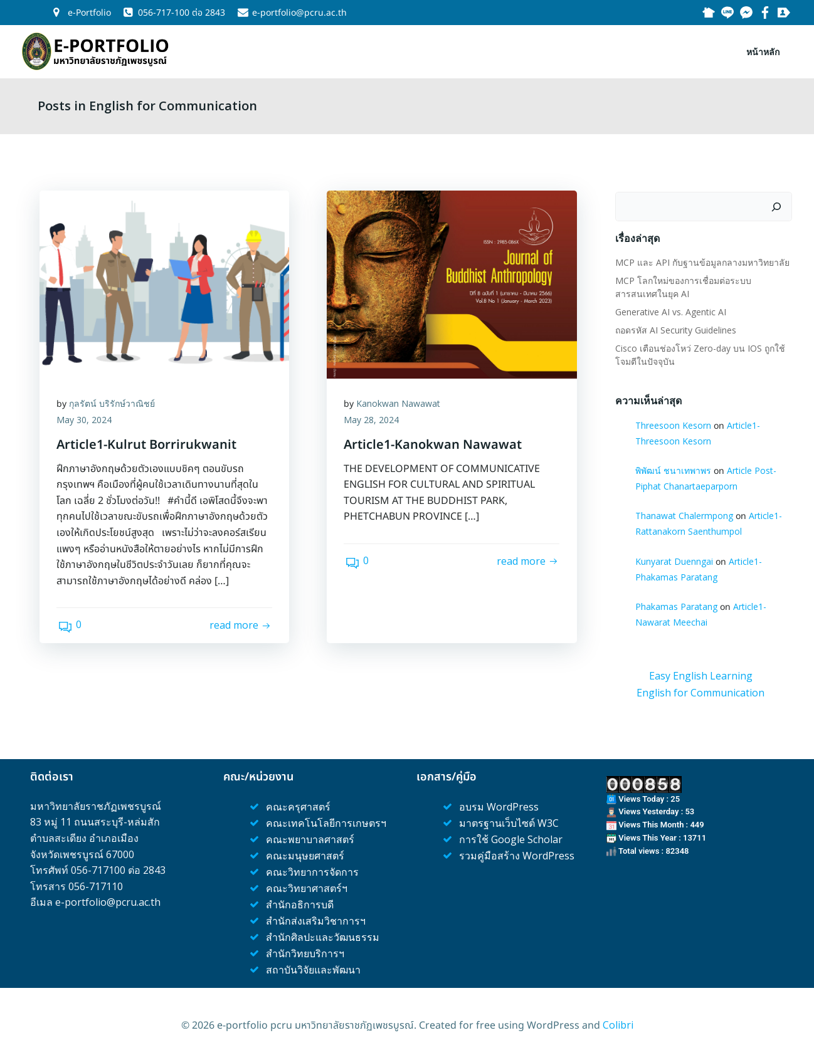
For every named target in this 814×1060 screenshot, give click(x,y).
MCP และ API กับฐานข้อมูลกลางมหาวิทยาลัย (702, 260)
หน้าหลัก (764, 50)
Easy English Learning (701, 674)
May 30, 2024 (86, 420)
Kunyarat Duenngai (673, 559)
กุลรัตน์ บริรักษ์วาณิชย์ (114, 404)
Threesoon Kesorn (673, 423)
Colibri (618, 1022)
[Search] (778, 205)
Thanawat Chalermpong (683, 514)
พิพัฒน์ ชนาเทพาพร (673, 469)
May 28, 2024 (373, 420)
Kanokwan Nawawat (400, 404)
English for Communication (700, 691)
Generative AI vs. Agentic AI (670, 310)
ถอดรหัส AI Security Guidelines (675, 328)
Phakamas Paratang (676, 605)
